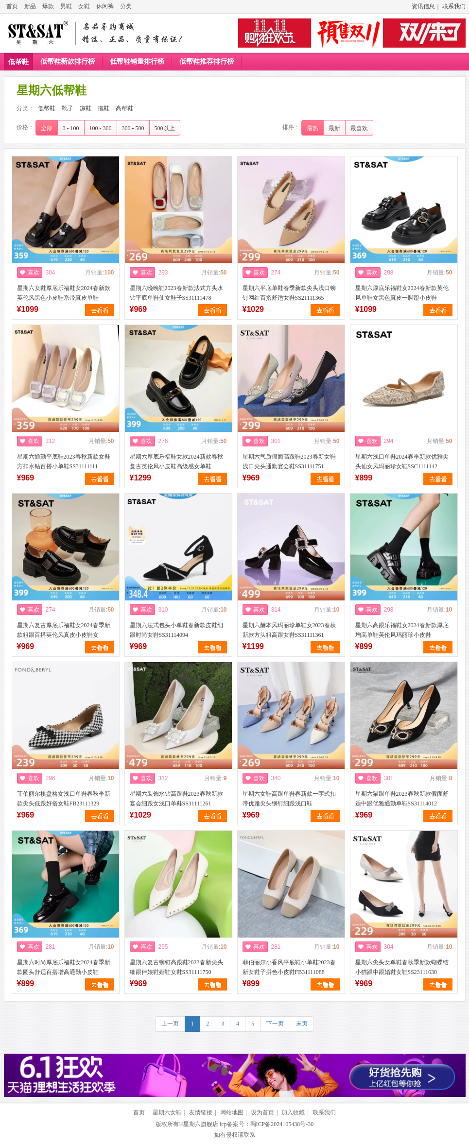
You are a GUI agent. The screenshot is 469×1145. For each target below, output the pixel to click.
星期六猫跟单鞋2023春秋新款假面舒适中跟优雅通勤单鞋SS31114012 (402, 798)
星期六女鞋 (167, 1112)
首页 (12, 6)
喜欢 (33, 272)
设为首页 (262, 1112)
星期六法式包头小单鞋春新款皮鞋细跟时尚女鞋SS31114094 (176, 630)
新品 (30, 6)
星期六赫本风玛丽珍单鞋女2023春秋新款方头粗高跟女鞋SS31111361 (289, 630)
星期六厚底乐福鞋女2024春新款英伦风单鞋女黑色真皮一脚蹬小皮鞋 (402, 293)
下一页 (275, 1023)
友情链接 (200, 1112)
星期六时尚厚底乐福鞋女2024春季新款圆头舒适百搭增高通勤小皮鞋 (63, 967)
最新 (334, 128)
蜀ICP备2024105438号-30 (282, 1124)
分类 (126, 6)
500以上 (165, 128)
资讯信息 (423, 6)
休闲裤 (105, 6)
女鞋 (84, 6)
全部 (46, 128)
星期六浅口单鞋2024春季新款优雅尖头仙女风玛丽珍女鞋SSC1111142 (402, 461)
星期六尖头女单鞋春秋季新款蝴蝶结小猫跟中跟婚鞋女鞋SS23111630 (402, 967)
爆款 (48, 6)
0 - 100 (71, 128)
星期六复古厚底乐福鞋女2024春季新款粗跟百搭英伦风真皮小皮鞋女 (63, 630)
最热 (312, 128)
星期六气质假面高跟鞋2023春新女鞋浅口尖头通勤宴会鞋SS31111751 (289, 461)
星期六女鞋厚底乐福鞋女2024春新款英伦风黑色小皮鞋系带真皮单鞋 (63, 293)
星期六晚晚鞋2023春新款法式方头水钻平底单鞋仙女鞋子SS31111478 (176, 293)
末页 (302, 1023)
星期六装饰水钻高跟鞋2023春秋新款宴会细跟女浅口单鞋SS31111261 (176, 798)
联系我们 (454, 6)
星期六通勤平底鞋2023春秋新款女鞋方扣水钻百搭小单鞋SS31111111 (63, 461)
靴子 (67, 108)
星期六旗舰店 (200, 1124)
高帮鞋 (124, 108)
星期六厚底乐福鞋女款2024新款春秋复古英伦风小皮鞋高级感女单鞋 (176, 461)
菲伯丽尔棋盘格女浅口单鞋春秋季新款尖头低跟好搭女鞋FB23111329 (63, 798)
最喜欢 (359, 128)
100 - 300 (100, 128)
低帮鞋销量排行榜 (137, 61)
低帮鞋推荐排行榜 (206, 61)
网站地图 (231, 1112)
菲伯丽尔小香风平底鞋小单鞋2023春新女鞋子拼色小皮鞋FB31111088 (289, 967)
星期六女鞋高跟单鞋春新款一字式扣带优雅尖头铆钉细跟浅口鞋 (289, 798)
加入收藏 (293, 1112)
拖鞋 (103, 108)
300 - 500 (133, 128)
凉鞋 (85, 108)
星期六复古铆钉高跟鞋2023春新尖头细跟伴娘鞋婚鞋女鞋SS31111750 (176, 967)
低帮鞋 (18, 62)
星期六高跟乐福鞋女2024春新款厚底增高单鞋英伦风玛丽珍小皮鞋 (402, 630)
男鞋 (66, 6)
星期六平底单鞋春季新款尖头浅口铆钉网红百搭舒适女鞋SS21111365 (289, 293)
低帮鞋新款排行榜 (67, 61)
